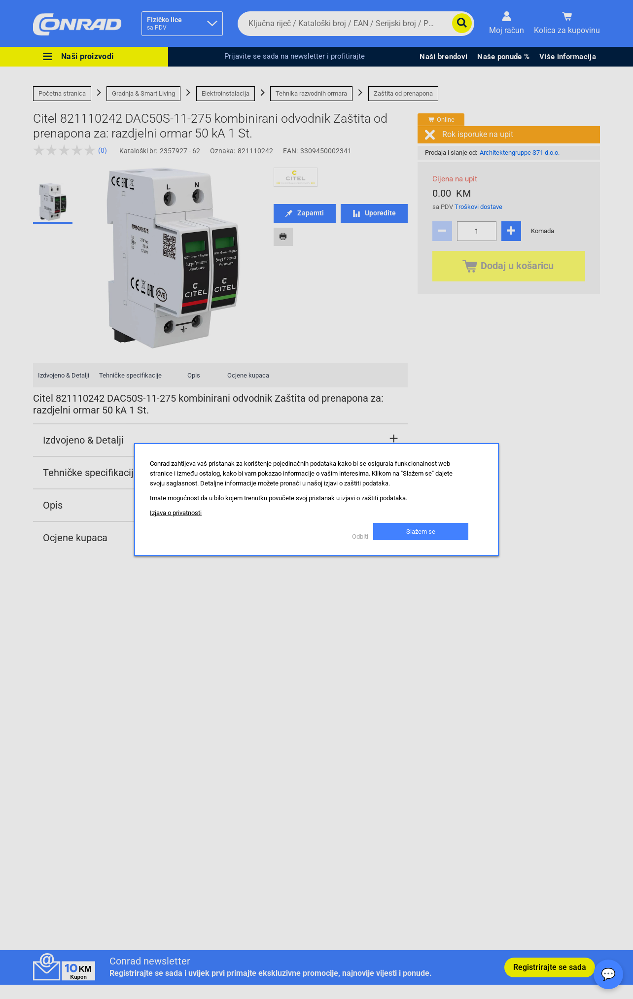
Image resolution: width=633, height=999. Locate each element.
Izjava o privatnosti (176, 513)
